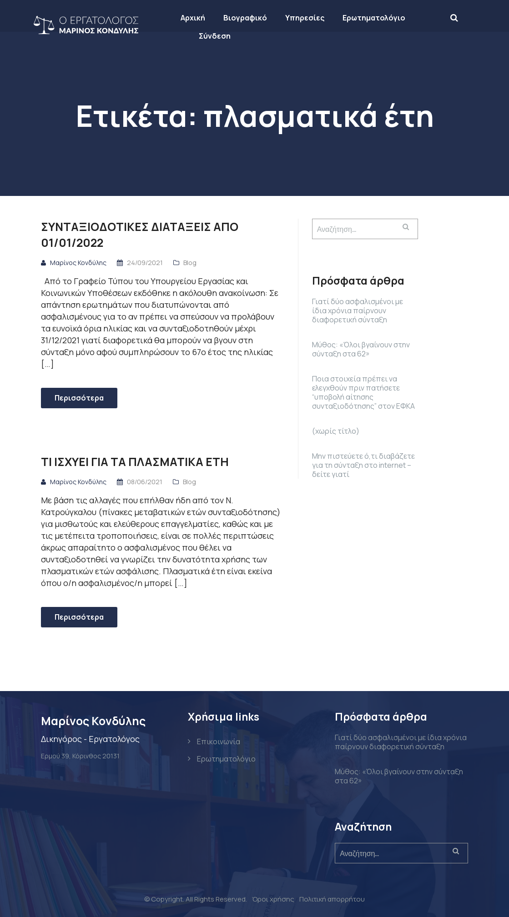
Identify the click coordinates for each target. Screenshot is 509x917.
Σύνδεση (222, 36)
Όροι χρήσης (273, 899)
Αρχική (200, 18)
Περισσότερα (79, 398)
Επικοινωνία (218, 742)
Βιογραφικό (252, 18)
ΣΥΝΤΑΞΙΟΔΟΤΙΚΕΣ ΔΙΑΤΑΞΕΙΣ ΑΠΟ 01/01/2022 (139, 235)
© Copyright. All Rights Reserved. (195, 899)
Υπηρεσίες (312, 18)
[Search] (461, 17)
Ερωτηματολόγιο (381, 18)
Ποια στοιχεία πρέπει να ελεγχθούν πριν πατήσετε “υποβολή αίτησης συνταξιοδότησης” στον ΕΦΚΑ (363, 392)
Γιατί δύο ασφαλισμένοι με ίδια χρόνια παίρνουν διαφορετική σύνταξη (357, 310)
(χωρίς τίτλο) (335, 431)
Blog (190, 262)
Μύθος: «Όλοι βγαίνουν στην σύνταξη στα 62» (361, 349)
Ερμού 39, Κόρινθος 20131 (80, 756)
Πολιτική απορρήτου (332, 899)
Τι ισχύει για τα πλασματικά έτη (135, 462)
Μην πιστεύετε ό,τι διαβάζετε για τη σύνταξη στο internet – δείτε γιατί (363, 465)
